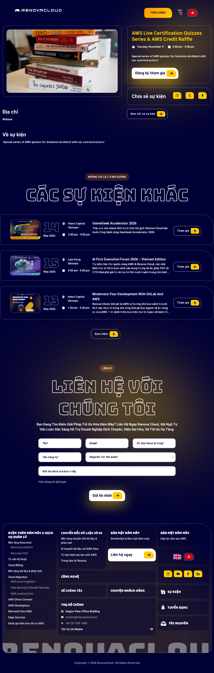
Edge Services (16, 617)
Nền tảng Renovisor (20, 542)
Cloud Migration (17, 577)
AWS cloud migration (23, 581)
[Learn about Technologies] (107, 577)
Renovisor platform (22, 547)
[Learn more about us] (82, 591)
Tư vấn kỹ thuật (17, 559)
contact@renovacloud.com (81, 617)
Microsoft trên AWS (20, 611)
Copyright (80, 662)
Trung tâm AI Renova (73, 560)
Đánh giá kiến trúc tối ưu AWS (26, 623)
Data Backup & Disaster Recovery (30, 587)
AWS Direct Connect (20, 599)
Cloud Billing (15, 565)
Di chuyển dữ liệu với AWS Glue (79, 548)
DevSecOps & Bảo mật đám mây (130, 538)
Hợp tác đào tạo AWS (173, 538)
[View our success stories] (132, 591)
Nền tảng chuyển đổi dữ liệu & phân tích (79, 541)
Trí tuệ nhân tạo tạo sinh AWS (79, 554)
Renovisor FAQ (19, 553)
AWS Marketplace (19, 605)
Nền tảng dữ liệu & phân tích (25, 571)
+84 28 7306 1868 (76, 623)
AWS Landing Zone (22, 593)
